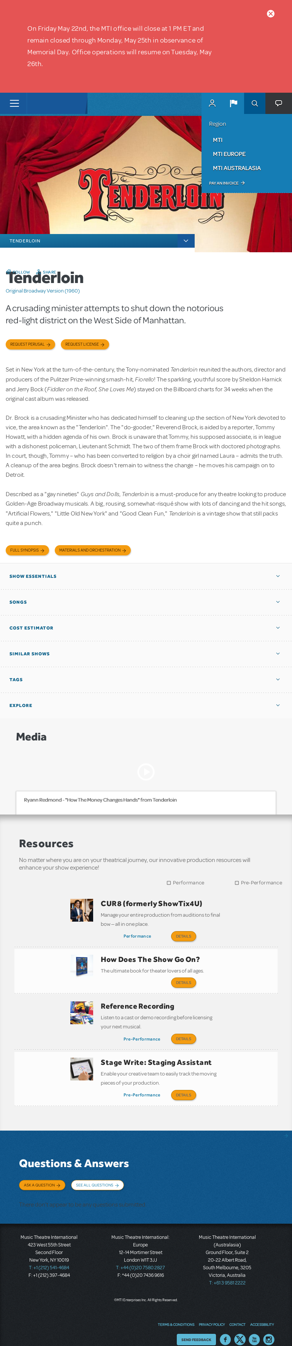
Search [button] (254, 103)
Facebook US (225, 1329)
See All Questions (94, 1177)
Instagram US (269, 1329)
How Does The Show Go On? (150, 957)
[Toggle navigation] (14, 103)
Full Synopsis (24, 550)
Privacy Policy (212, 1313)
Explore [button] (21, 705)
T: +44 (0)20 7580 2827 (140, 1257)
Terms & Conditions (176, 1313)
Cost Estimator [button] (32, 628)
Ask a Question (39, 1177)
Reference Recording (137, 1001)
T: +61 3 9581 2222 (227, 1272)
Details (183, 936)
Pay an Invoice (223, 183)
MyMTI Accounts (212, 103)
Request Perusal (27, 344)
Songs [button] (18, 602)
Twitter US (240, 1329)
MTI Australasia (237, 168)
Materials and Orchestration (90, 550)
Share (49, 272)
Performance (188, 882)
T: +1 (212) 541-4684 (49, 1257)
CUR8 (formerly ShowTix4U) (151, 903)
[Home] (42, 103)
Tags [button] (16, 679)
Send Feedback (196, 1329)
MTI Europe (229, 154)
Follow (21, 272)
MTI (217, 140)
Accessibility (262, 1313)
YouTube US (254, 1329)
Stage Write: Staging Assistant (156, 1056)
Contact (237, 1313)
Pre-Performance (261, 882)
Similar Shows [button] (30, 653)
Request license (82, 344)
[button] (233, 103)
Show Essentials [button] (33, 576)
